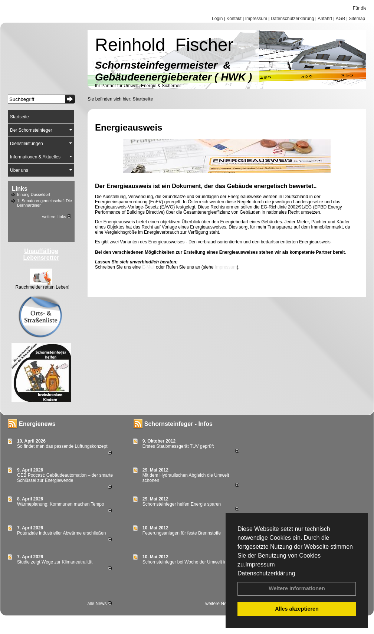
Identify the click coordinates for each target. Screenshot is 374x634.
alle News (99, 603)
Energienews (37, 424)
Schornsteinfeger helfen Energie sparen (181, 504)
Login (217, 18)
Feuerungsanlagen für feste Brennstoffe (181, 533)
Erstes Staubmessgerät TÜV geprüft (178, 446)
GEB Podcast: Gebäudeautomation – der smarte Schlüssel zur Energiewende (65, 478)
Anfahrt (325, 18)
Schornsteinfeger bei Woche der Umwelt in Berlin (190, 562)
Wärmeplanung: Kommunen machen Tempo (60, 504)
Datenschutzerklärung (266, 573)
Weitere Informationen (297, 588)
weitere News (221, 603)
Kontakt (234, 18)
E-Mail (148, 267)
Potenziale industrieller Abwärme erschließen (61, 533)
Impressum (260, 564)
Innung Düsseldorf (33, 194)
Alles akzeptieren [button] (297, 609)
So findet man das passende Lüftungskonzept (62, 446)
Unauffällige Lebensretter (41, 254)
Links (19, 188)
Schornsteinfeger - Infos (178, 424)
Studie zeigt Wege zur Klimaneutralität (54, 562)
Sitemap (357, 18)
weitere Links (56, 216)
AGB (340, 18)
